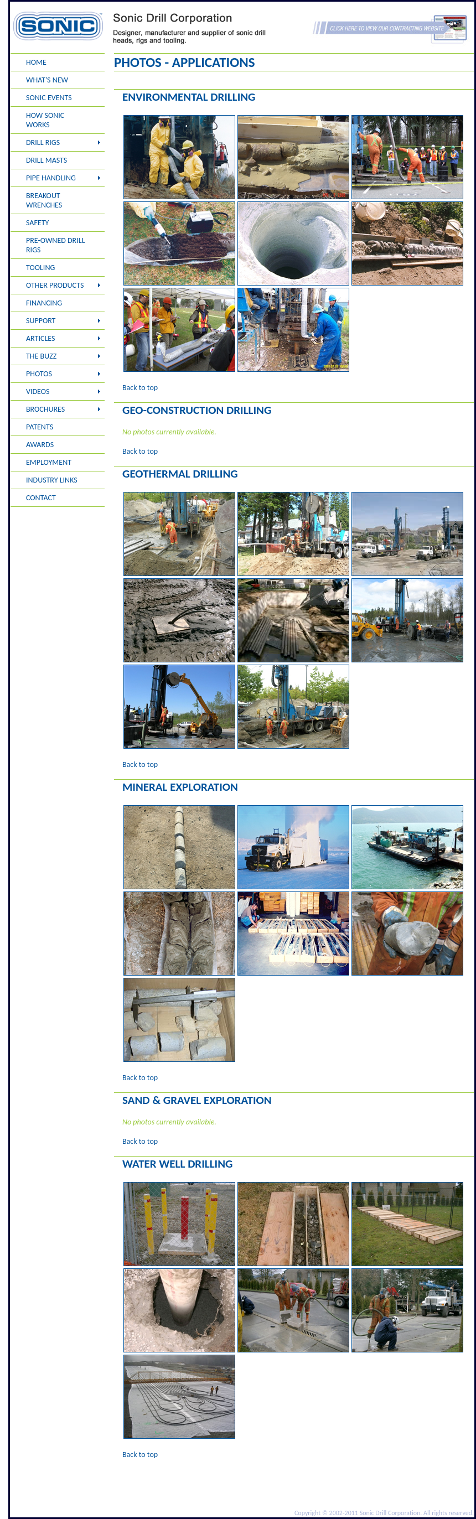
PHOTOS (39, 374)
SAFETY (37, 222)
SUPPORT (40, 320)
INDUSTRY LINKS (51, 480)
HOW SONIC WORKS (45, 120)
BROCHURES (45, 409)
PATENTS (39, 427)
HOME (36, 62)
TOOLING (40, 267)
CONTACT (41, 497)
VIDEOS (37, 391)
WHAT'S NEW (47, 80)
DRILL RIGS (43, 142)
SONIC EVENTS (49, 97)
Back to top (140, 387)
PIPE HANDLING (51, 178)
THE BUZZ (41, 356)
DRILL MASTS (46, 160)
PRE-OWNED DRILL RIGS (55, 245)
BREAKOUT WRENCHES (44, 200)
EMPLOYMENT (48, 462)
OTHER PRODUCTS (55, 285)
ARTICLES (40, 338)
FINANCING (44, 303)
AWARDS (40, 444)
